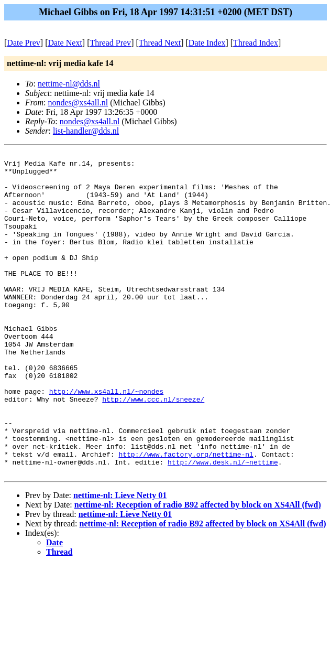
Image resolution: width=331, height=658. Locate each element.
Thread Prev (110, 42)
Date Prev (23, 42)
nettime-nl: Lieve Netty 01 (120, 559)
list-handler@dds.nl (86, 130)
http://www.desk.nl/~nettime (223, 525)
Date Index (207, 42)
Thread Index (255, 42)
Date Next (65, 42)
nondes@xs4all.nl (78, 102)
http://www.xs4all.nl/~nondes (106, 440)
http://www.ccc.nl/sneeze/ (153, 449)
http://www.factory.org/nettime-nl (185, 515)
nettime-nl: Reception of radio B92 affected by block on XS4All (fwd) (197, 569)
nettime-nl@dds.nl (69, 83)
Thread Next (160, 42)
